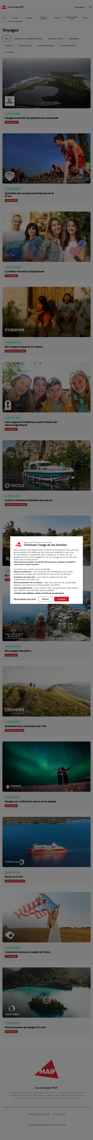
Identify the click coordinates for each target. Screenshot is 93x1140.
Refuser (45, 599)
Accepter (62, 599)
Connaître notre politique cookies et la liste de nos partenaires (39, 593)
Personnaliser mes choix (25, 599)
